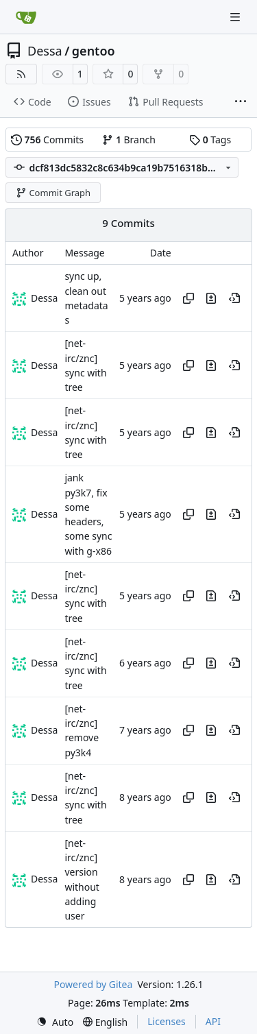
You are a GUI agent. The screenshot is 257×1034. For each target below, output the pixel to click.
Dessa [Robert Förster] (44, 297)
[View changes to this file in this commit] (211, 298)
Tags (210, 139)
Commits (47, 139)
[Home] (26, 17)
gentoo (93, 51)
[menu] (54, 1022)
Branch (129, 139)
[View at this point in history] (234, 298)
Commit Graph (53, 193)
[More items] (241, 102)
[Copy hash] (188, 298)
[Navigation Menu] (236, 16)
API (213, 1021)
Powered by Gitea (92, 984)
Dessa (44, 51)
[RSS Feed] (21, 74)
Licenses (166, 1021)
